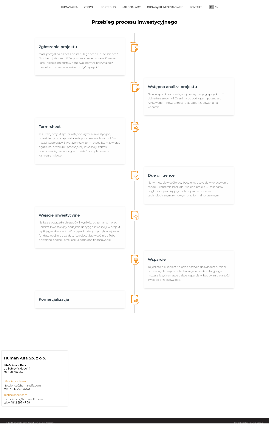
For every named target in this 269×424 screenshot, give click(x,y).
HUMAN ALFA (69, 7)
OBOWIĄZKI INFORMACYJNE (165, 7)
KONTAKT (196, 7)
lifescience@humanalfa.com (22, 385)
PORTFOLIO (108, 7)
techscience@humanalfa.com (23, 399)
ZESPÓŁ (89, 7)
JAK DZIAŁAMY (131, 7)
